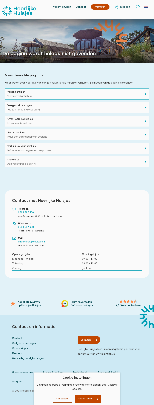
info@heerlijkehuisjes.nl (32, 241)
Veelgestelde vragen (24, 343)
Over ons (17, 353)
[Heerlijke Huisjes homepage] (19, 11)
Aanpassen (62, 398)
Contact (81, 6)
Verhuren (86, 339)
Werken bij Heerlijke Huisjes (28, 358)
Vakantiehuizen (62, 6)
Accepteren (85, 398)
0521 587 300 (26, 212)
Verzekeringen (20, 348)
